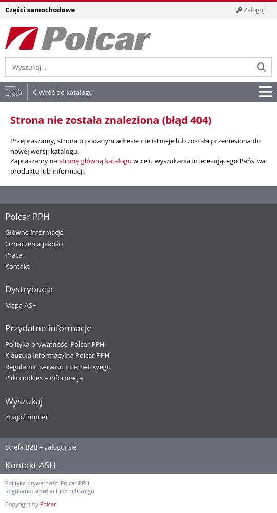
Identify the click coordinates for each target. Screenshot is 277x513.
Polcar (48, 504)
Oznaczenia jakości (34, 243)
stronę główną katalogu (95, 160)
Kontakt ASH (30, 465)
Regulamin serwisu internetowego (58, 366)
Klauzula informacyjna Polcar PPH (57, 355)
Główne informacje (34, 232)
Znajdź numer (26, 416)
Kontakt (17, 266)
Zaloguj (250, 10)
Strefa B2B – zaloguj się (41, 447)
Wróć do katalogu (65, 92)
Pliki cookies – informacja (44, 377)
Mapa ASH (21, 305)
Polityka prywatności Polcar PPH (55, 344)
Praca (14, 255)
